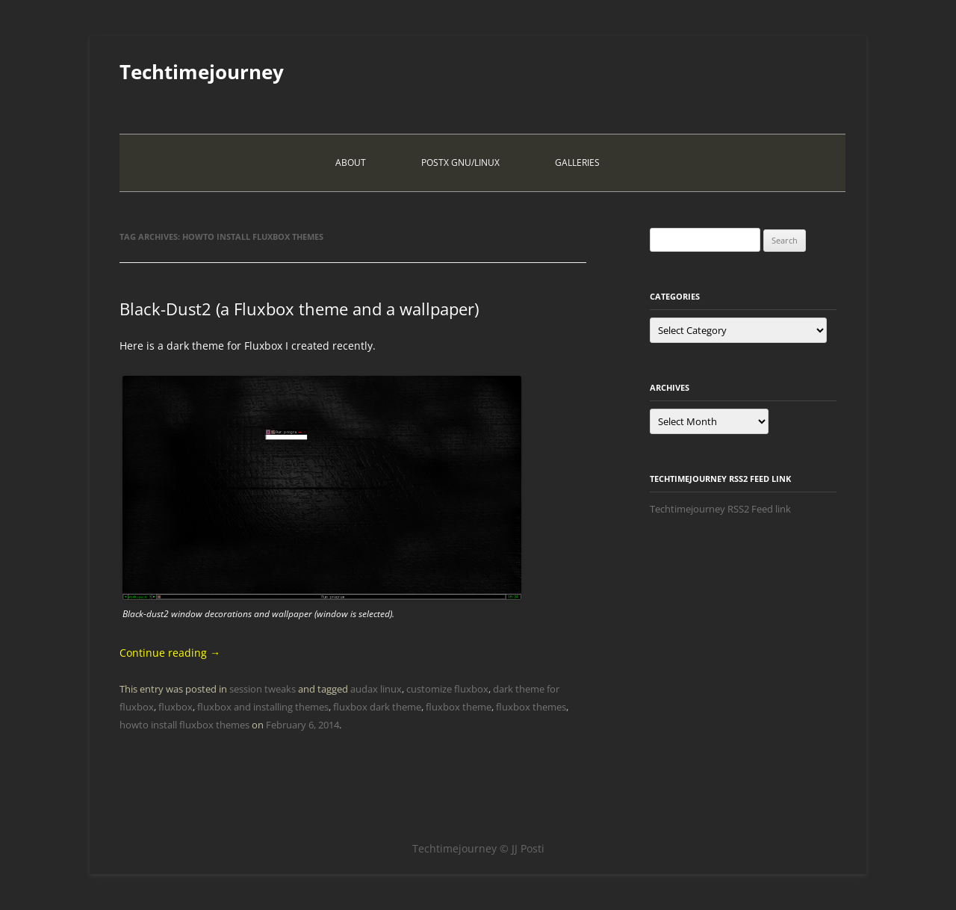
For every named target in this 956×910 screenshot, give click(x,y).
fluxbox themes (531, 707)
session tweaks (262, 689)
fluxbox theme (458, 707)
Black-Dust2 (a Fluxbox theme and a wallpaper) (299, 308)
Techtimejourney (202, 71)
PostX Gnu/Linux (460, 162)
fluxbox (175, 707)
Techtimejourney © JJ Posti (478, 848)
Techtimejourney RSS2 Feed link (720, 509)
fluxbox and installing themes (263, 707)
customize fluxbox (447, 689)
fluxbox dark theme (377, 707)
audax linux (376, 689)
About (350, 162)
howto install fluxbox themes (184, 724)
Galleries (577, 162)
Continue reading (170, 653)
